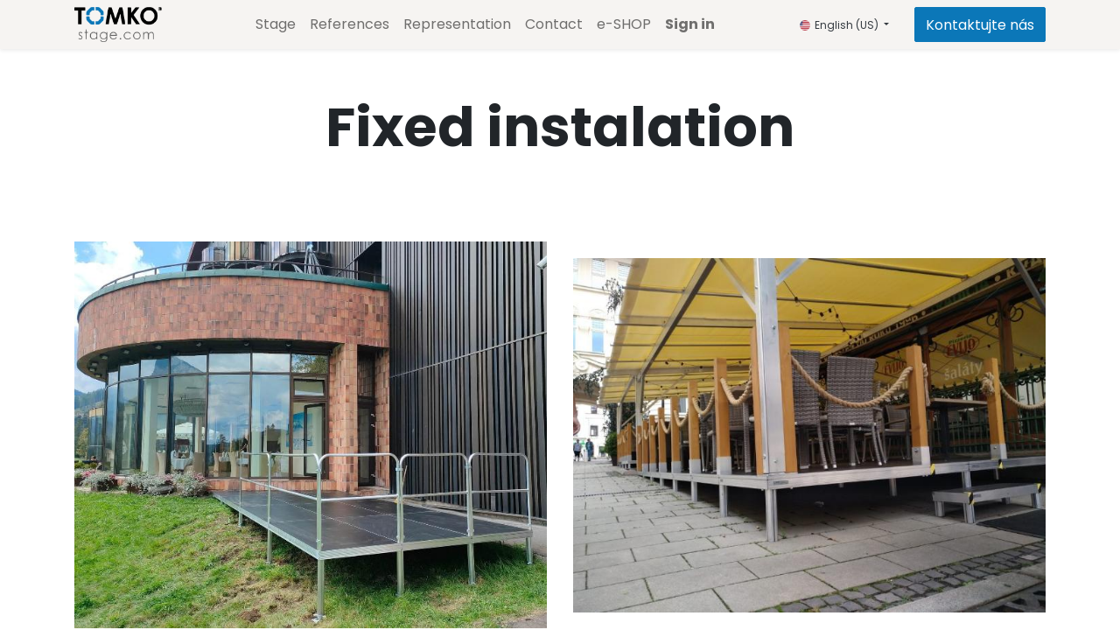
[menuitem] (275, 24)
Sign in (690, 24)
